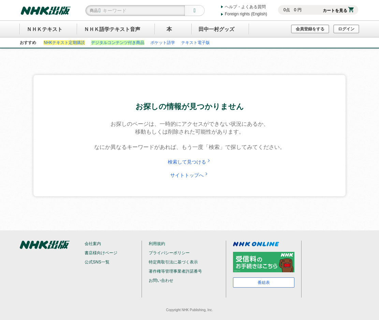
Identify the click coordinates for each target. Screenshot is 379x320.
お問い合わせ (161, 280)
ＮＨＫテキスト (44, 29)
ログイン (346, 29)
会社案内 (93, 243)
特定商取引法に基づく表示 (173, 262)
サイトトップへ (189, 175)
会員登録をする (310, 29)
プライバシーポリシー (169, 252)
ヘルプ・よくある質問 (245, 6)
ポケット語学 (162, 42)
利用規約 (157, 243)
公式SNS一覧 (97, 262)
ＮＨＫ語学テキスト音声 (112, 29)
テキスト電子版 (195, 42)
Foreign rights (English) (246, 14)
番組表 (264, 282)
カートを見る (338, 10)
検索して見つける (190, 162)
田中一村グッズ (216, 29)
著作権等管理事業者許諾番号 (175, 271)
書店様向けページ (101, 252)
